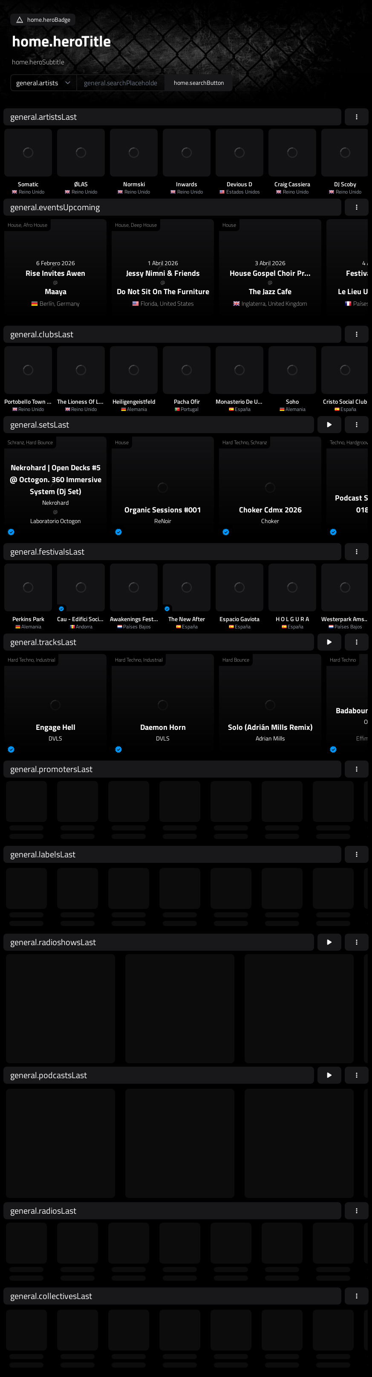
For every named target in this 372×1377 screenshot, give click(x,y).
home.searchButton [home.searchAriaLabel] (199, 82)
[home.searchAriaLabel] (120, 82)
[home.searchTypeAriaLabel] (43, 82)
